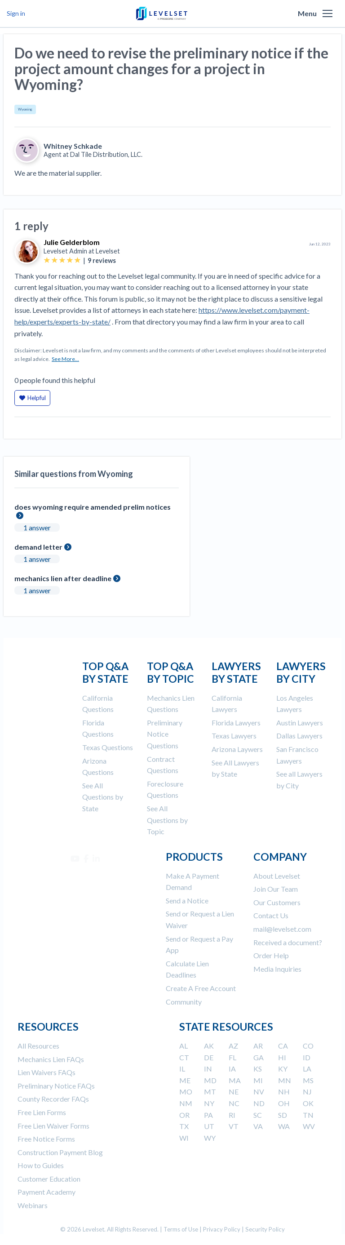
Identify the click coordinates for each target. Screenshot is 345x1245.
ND (259, 1103)
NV (258, 1091)
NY (209, 1103)
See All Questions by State (102, 797)
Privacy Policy (221, 1229)
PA (208, 1115)
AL (183, 1045)
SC (257, 1115)
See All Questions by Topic (167, 820)
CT (184, 1057)
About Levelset (276, 876)
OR (184, 1115)
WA (284, 1126)
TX (184, 1126)
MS (308, 1080)
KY (283, 1068)
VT (234, 1126)
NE (234, 1091)
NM (185, 1103)
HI (282, 1057)
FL (232, 1057)
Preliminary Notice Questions (164, 734)
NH (284, 1091)
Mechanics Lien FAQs (51, 1059)
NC (234, 1103)
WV (309, 1126)
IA (232, 1068)
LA (307, 1068)
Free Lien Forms (42, 1112)
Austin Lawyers (299, 722)
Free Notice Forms (46, 1138)
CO (308, 1045)
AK (209, 1045)
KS (257, 1068)
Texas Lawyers (234, 735)
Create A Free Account (201, 988)
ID (306, 1057)
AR (258, 1045)
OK (308, 1103)
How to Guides (41, 1165)
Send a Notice (187, 900)
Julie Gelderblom (72, 242)
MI (258, 1080)
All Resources (38, 1045)
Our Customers (277, 902)
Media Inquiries (277, 969)
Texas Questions (107, 747)
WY (210, 1138)
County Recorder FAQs (53, 1098)
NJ (307, 1091)
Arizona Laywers (237, 749)
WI (184, 1138)
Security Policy (265, 1229)
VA (258, 1126)
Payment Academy (46, 1191)
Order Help (271, 955)
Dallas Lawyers (299, 735)
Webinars (33, 1205)
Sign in (16, 13)
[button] (327, 13)
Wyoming (25, 109)
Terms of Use (181, 1229)
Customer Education (49, 1178)
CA (283, 1045)
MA (235, 1080)
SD (282, 1115)
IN (208, 1068)
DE (208, 1057)
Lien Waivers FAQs (46, 1072)
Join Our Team (275, 889)
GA (258, 1057)
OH (284, 1103)
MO (185, 1091)
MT (210, 1091)
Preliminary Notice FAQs (56, 1085)
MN (284, 1080)
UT (209, 1126)
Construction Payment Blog (60, 1152)
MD (210, 1080)
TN (308, 1115)
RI (232, 1115)
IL (182, 1068)
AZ (233, 1045)
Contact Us (270, 915)
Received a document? (287, 942)
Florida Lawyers (236, 722)
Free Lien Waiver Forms (53, 1125)
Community (184, 1001)
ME (184, 1080)
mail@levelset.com (282, 929)
